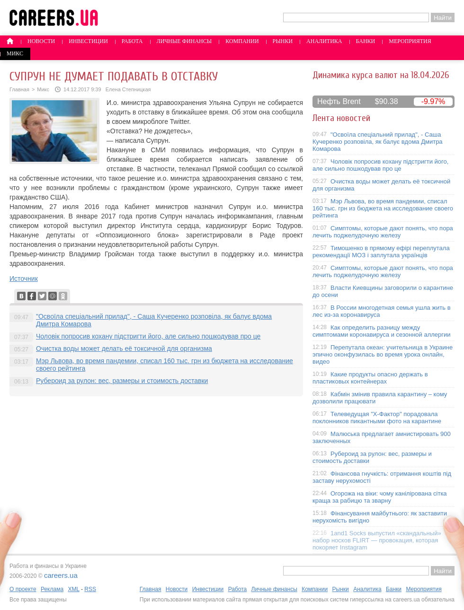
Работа (132, 41)
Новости (41, 41)
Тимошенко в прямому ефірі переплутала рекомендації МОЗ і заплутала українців (381, 251)
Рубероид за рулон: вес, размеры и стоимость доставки (122, 380)
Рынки (283, 41)
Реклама (52, 589)
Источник (23, 278)
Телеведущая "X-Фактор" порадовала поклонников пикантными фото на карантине (376, 417)
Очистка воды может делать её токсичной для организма (124, 348)
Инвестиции (88, 41)
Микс (15, 53)
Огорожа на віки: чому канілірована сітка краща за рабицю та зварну (379, 497)
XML (73, 589)
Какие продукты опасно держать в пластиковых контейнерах (370, 378)
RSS (90, 589)
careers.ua (61, 575)
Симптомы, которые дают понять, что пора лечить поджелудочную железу (382, 232)
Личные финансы (184, 41)
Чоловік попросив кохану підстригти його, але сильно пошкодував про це (148, 336)
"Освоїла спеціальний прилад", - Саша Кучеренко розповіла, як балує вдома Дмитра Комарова (377, 141)
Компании (242, 41)
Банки (365, 41)
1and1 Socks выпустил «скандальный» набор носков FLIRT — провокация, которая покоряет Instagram (376, 540)
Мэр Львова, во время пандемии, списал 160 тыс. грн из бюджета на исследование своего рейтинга (382, 208)
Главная (19, 89)
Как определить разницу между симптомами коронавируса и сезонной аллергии (381, 331)
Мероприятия (410, 41)
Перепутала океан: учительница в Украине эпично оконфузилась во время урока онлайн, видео (382, 354)
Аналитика (324, 41)
